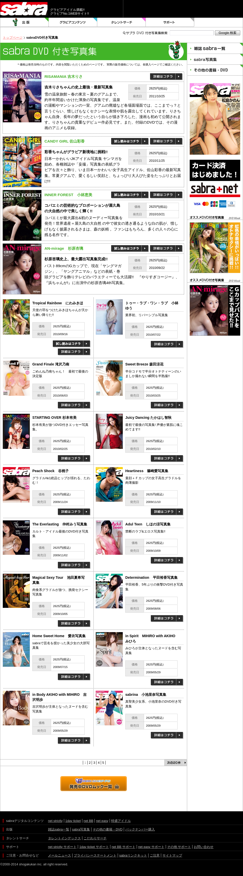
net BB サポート (123, 847)
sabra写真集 (81, 829)
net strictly (55, 821)
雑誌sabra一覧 (58, 829)
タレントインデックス (64, 838)
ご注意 (155, 855)
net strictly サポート (62, 847)
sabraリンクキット (133, 855)
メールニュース (59, 855)
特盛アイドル (121, 821)
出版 (24, 22)
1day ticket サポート (94, 847)
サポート (170, 22)
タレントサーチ (121, 22)
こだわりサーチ (95, 838)
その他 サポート (179, 847)
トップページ (12, 37)
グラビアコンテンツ (73, 22)
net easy (102, 821)
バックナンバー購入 (140, 829)
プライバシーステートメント (95, 855)
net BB (88, 821)
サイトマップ (172, 855)
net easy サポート (151, 847)
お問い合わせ (203, 847)
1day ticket (73, 821)
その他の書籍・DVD (108, 829)
